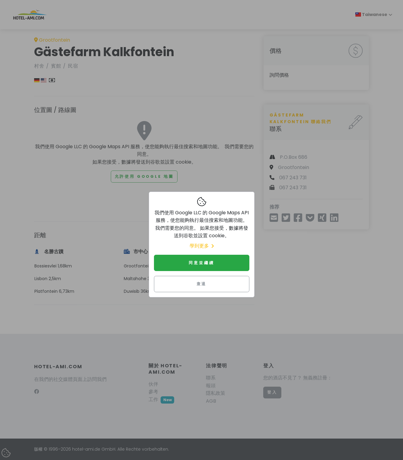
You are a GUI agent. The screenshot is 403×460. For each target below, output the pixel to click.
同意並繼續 (201, 262)
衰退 (202, 283)
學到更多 (202, 245)
